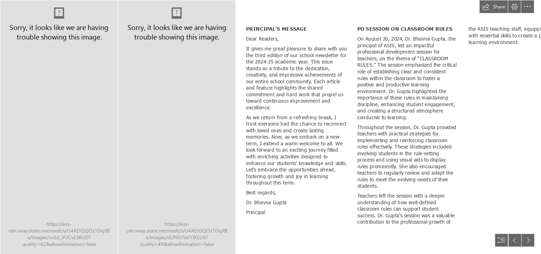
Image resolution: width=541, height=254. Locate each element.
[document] (270, 127)
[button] (494, 6)
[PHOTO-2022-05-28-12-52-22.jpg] (176, 127)
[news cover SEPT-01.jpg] (58, 127)
